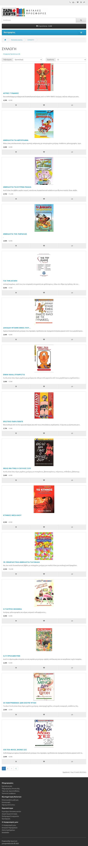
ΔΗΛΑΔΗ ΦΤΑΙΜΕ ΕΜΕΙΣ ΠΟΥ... (17, 327)
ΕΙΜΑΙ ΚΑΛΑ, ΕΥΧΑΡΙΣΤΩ (14, 374)
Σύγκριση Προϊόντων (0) (11, 54)
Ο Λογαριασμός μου (9, 825)
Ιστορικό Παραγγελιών (9, 828)
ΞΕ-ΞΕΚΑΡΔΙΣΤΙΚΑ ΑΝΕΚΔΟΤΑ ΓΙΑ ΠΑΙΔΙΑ (21, 562)
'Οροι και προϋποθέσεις (10, 791)
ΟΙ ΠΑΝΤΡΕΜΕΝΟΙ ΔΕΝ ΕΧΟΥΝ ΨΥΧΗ (19, 703)
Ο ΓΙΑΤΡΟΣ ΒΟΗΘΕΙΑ (12, 609)
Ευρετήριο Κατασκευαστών (11, 811)
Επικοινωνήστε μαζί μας (10, 800)
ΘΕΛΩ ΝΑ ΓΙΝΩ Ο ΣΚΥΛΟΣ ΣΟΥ (17, 468)
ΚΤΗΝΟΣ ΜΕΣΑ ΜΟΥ (12, 515)
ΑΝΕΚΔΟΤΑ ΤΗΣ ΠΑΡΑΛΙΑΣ (15, 234)
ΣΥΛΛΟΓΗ (31, 40)
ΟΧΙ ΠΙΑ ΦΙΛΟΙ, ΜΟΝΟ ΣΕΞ (15, 749)
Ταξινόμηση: (7, 60)
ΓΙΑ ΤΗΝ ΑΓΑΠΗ (10, 280)
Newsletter (5, 832)
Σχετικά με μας (7, 786)
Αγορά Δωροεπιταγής (9, 814)
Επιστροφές (6, 802)
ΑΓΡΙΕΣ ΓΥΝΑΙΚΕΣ (11, 93)
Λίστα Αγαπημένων (8, 830)
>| (16, 768)
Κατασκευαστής (16, 40)
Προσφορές (6, 819)
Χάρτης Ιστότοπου (8, 805)
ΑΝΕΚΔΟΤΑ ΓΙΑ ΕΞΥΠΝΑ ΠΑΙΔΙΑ (17, 187)
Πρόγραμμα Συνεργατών (10, 816)
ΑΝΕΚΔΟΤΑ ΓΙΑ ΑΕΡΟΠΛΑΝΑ (15, 140)
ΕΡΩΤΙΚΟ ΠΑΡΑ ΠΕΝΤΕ (13, 421)
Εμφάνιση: (50, 60)
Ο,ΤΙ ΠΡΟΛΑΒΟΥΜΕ (11, 656)
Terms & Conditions (9, 793)
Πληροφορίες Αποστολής (11, 789)
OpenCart (13, 841)
